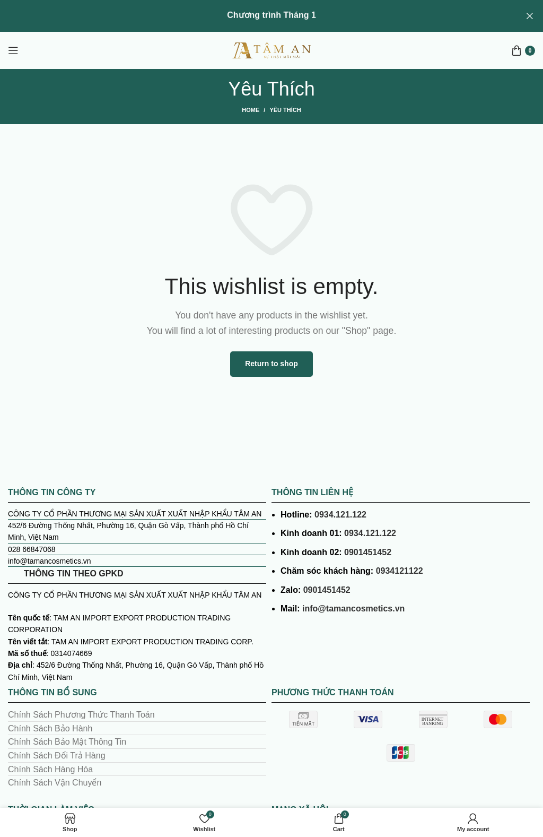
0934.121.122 (340, 514)
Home (250, 110)
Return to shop (271, 363)
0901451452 (367, 552)
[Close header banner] (529, 16)
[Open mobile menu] (13, 50)
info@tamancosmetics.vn (353, 608)
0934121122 (399, 570)
